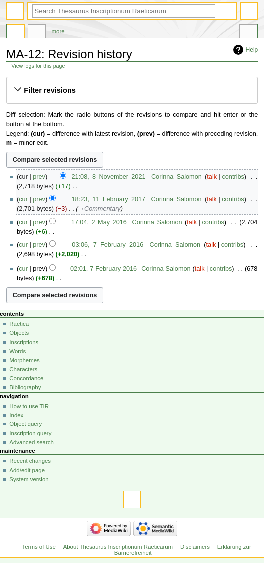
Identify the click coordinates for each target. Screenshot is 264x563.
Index (16, 415)
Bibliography (25, 387)
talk (212, 176)
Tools (248, 33)
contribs (233, 176)
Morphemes (24, 360)
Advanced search (31, 442)
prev (39, 176)
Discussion (36, 33)
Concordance (26, 378)
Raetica (19, 324)
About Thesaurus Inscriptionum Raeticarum (118, 547)
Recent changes (30, 461)
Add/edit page (27, 470)
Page (15, 33)
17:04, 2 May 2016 (99, 222)
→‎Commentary (99, 208)
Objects (19, 333)
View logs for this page (38, 66)
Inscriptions (23, 342)
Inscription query (30, 433)
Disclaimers (195, 547)
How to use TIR (29, 406)
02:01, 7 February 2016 (103, 268)
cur (23, 199)
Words (17, 351)
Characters (23, 369)
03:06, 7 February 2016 (107, 244)
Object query (25, 424)
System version (28, 479)
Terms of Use (39, 547)
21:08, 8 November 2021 (108, 176)
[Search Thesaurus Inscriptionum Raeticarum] (123, 11)
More (58, 31)
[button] (132, 90)
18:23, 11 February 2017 (109, 199)
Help (252, 49)
